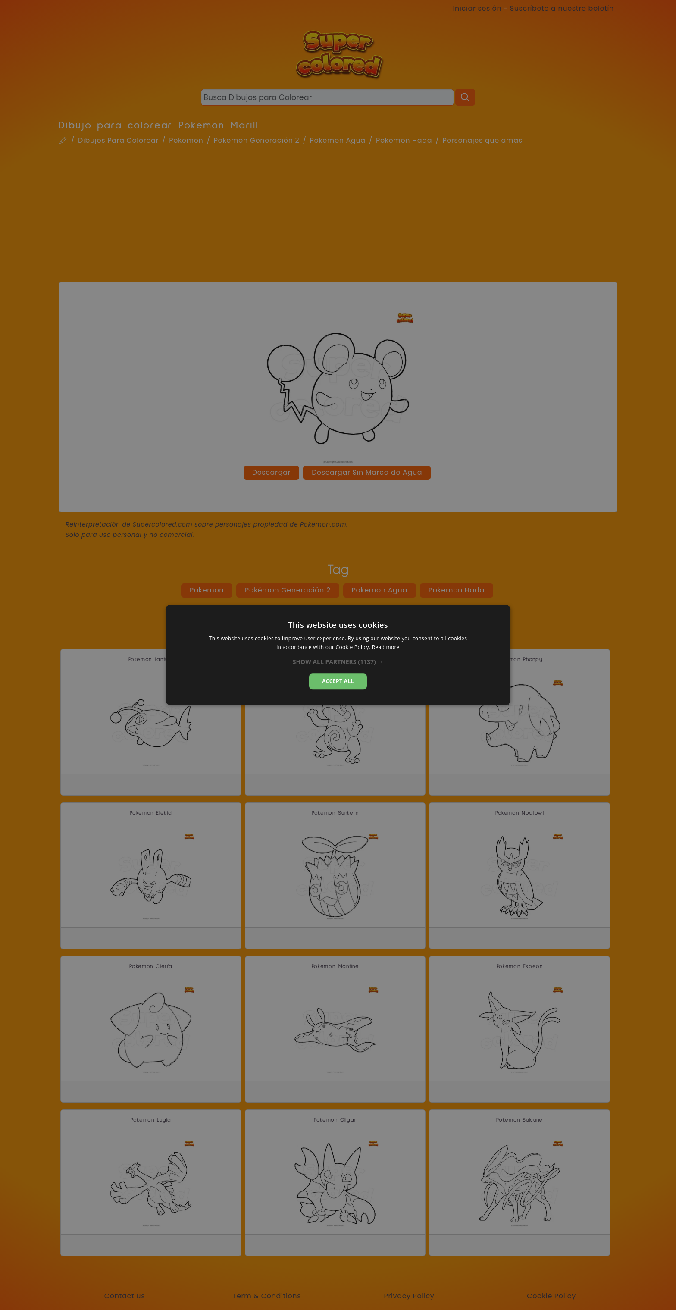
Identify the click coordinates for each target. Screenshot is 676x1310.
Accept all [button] (338, 681)
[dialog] (338, 655)
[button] (338, 662)
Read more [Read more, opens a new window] (386, 647)
